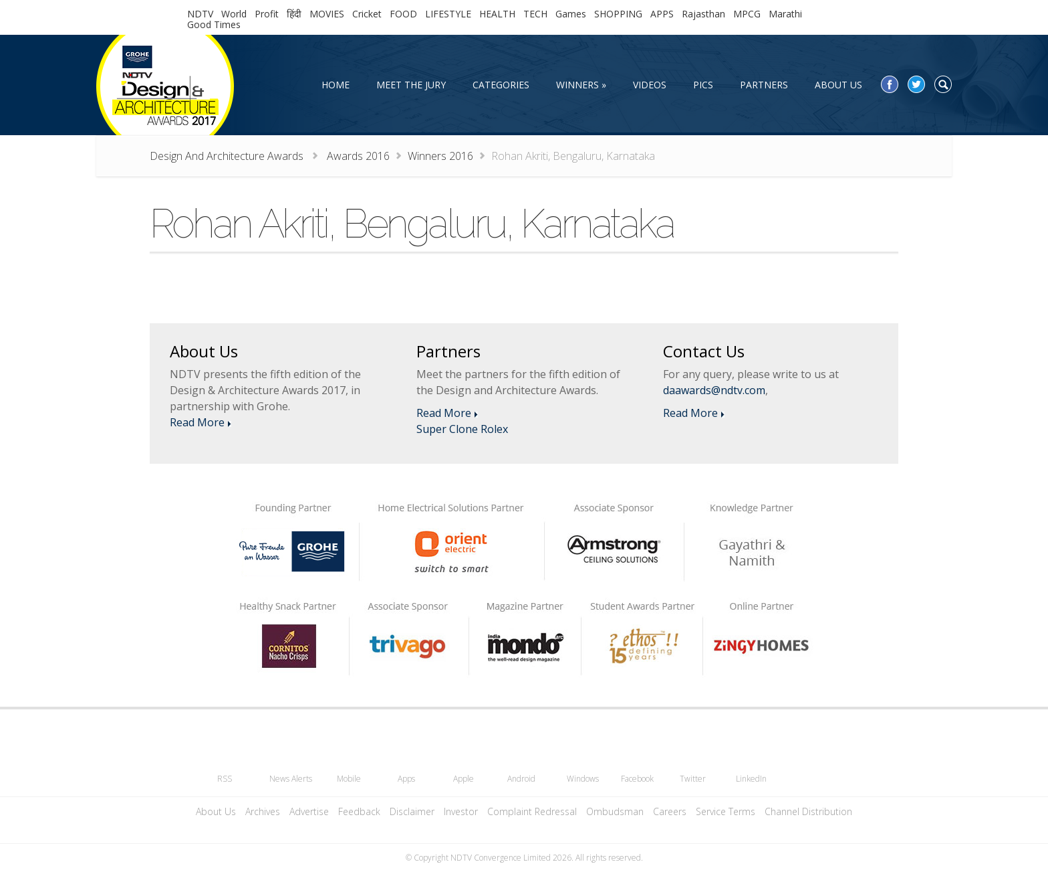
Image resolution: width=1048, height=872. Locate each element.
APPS (662, 13)
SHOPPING (618, 13)
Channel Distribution (808, 811)
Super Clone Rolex (462, 429)
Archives (262, 811)
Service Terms (725, 811)
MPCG (747, 13)
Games (570, 13)
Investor (461, 811)
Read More (197, 422)
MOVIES (326, 13)
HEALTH (497, 13)
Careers (669, 811)
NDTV (200, 13)
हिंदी (294, 13)
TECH (535, 13)
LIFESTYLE (448, 13)
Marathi (785, 13)
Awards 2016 (358, 156)
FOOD (403, 13)
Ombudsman (615, 811)
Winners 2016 (440, 156)
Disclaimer (412, 811)
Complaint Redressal (532, 811)
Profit (267, 13)
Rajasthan (703, 13)
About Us (216, 811)
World (234, 13)
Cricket (367, 13)
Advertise (309, 811)
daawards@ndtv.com (714, 390)
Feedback (359, 811)
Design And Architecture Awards (228, 156)
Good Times (214, 24)
